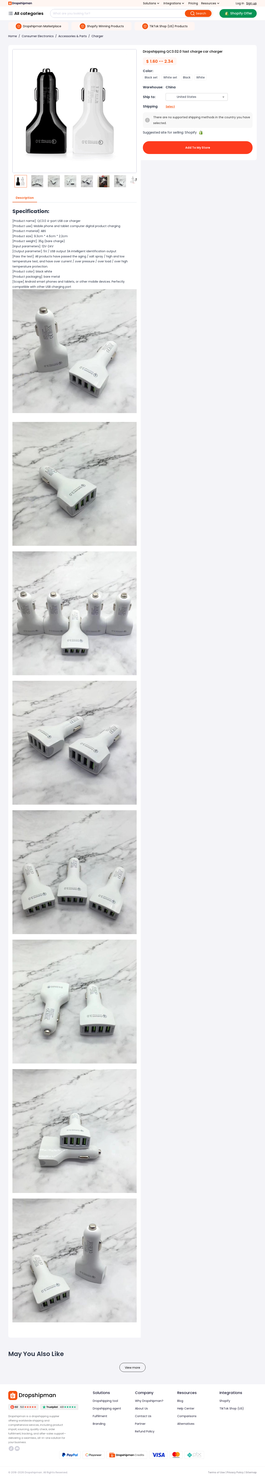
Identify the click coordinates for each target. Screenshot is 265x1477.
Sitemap (251, 1472)
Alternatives (185, 1424)
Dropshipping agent (107, 1408)
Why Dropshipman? (149, 1401)
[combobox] (190, 96)
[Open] (223, 97)
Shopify (224, 1401)
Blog (180, 1401)
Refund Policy (144, 1431)
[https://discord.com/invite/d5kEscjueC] (17, 1448)
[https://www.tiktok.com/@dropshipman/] (11, 1448)
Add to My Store (198, 147)
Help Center (185, 1408)
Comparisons (186, 1416)
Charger (97, 36)
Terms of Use (216, 1472)
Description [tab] (24, 198)
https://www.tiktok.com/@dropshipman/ (11, 1448)
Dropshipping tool (105, 1401)
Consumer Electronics (38, 36)
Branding (99, 1424)
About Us (141, 1408)
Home (12, 36)
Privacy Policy (235, 1472)
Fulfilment (100, 1416)
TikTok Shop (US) (231, 1408)
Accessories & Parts (72, 36)
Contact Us (143, 1416)
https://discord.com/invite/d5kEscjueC (17, 1448)
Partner (140, 1424)
